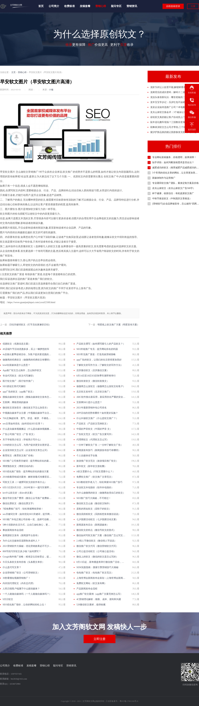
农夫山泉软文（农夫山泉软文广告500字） (173, 188)
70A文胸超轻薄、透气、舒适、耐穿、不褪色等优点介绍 (27, 418)
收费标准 (69, 6)
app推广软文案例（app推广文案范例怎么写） (99, 594)
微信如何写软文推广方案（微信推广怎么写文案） (101, 535)
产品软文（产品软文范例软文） (92, 423)
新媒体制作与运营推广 (163, 178)
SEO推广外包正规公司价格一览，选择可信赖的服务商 (27, 519)
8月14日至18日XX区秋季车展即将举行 (96, 375)
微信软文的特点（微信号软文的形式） (96, 530)
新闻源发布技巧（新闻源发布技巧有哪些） (98, 450)
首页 (41, 6)
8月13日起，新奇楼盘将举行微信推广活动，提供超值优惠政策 (101, 562)
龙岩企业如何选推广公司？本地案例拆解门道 (173, 107)
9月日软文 (8, 599)
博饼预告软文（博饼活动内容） (19, 466)
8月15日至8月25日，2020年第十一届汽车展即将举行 (27, 487)
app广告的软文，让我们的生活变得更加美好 (99, 359)
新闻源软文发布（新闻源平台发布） (21, 535)
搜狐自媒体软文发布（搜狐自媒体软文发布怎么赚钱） (27, 397)
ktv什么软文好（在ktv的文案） (18, 493)
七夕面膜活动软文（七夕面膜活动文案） (97, 519)
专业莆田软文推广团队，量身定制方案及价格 (175, 183)
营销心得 (100, 6)
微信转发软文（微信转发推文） (92, 381)
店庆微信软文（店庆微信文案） (92, 370)
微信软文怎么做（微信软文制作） (93, 503)
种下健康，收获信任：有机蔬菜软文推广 (173, 193)
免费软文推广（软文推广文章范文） (95, 477)
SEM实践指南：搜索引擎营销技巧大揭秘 (97, 567)
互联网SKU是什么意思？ (89, 402)
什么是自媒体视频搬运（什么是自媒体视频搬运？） (27, 429)
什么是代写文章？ (12, 567)
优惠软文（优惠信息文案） (17, 344)
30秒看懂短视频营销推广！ (17, 578)
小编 (51, 89)
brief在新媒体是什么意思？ (16, 365)
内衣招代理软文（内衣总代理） (19, 583)
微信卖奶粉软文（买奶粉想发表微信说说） (98, 514)
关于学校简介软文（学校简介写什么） (22, 439)
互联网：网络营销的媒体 (15, 402)
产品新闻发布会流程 (86, 588)
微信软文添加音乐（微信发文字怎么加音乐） (26, 407)
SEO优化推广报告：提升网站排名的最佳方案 (26, 471)
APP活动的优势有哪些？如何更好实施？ (97, 413)
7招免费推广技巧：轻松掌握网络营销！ (23, 509)
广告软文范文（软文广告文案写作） (95, 434)
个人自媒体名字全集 (86, 455)
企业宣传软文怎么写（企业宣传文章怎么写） (26, 450)
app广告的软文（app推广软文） (19, 391)
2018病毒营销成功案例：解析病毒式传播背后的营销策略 (27, 477)
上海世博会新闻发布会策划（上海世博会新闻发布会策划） (101, 578)
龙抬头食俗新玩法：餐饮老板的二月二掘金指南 (174, 97)
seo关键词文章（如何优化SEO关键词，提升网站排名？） (27, 514)
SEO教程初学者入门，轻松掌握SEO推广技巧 (99, 482)
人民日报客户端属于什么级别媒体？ (21, 588)
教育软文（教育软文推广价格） (19, 455)
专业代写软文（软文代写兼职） (19, 375)
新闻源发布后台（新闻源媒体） (92, 525)
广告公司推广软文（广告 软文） (19, 434)
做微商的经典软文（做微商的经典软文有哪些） (27, 359)
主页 (13, 72)
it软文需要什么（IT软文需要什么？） (95, 471)
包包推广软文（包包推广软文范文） (95, 572)
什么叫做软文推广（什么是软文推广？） (97, 418)
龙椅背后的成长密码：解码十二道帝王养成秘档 (174, 92)
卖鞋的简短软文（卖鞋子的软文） (93, 509)
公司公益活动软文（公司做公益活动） (96, 551)
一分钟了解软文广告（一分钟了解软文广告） (99, 445)
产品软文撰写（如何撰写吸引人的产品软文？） (100, 344)
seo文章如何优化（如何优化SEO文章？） (24, 423)
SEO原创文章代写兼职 (14, 386)
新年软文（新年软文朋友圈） (91, 466)
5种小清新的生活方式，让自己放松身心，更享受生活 (27, 525)
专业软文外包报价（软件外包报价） (95, 487)
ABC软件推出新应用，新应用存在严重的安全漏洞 (101, 397)
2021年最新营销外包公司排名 (91, 407)
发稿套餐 (85, 6)
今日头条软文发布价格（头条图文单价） (23, 562)
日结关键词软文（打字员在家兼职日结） (30, 324)
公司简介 (54, 6)
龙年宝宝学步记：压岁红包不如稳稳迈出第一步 (174, 102)
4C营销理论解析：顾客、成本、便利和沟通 (98, 599)
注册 (193, 6)
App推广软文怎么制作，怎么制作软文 (22, 370)
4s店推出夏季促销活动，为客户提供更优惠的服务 (27, 354)
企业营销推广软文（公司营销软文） (21, 572)
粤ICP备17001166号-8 (129, 701)
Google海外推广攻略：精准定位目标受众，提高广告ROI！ (27, 556)
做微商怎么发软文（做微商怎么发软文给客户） (100, 386)
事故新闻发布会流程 (13, 530)
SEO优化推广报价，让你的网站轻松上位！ (24, 604)
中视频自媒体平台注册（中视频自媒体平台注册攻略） (27, 413)
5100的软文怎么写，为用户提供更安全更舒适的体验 (27, 445)
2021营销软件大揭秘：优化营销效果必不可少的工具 (27, 546)
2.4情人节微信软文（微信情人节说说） (96, 540)
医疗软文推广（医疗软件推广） (19, 381)
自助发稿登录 (173, 6)
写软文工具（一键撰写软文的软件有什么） (25, 482)
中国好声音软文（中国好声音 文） (94, 429)
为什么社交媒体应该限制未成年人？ (21, 540)
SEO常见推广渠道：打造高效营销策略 (96, 354)
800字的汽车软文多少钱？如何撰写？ (22, 551)
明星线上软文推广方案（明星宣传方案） (118, 324)
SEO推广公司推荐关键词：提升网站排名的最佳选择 (27, 461)
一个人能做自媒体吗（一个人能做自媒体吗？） (27, 594)
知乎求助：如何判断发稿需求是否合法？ (173, 162)
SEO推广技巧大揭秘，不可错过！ (93, 498)
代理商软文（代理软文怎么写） (92, 439)
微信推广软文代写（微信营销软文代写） (97, 546)
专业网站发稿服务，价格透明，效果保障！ (174, 157)
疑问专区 (116, 6)
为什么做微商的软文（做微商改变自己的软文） (100, 493)
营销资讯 (132, 6)
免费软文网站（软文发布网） (91, 583)
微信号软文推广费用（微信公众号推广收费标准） (27, 498)
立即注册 (99, 639)
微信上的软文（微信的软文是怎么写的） (97, 556)
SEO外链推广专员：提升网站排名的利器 (97, 349)
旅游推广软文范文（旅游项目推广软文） (97, 461)
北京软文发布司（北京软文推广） (93, 391)
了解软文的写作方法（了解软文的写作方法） (99, 365)
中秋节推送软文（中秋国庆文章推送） (172, 198)
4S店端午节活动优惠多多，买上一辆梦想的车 (26, 349)
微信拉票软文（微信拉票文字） (19, 503)
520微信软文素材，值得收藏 (90, 604)
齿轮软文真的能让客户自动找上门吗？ (170, 117)
